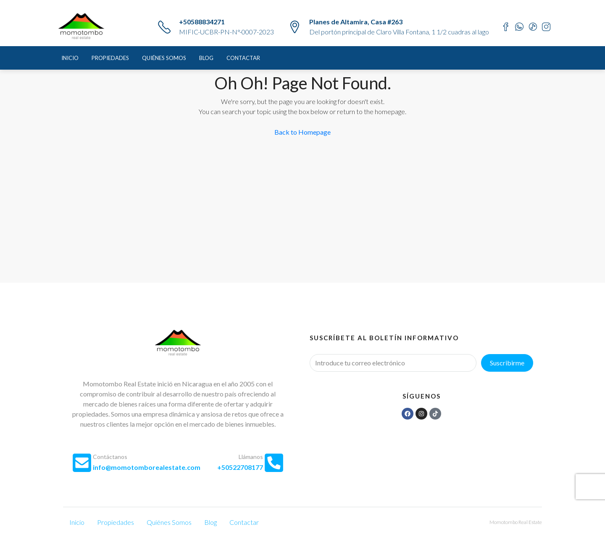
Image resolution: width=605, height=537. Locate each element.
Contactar (243, 58)
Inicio (70, 58)
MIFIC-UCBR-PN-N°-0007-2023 (226, 32)
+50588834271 (202, 22)
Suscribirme (507, 363)
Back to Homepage (302, 132)
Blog (206, 58)
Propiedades (110, 58)
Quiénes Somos (164, 58)
